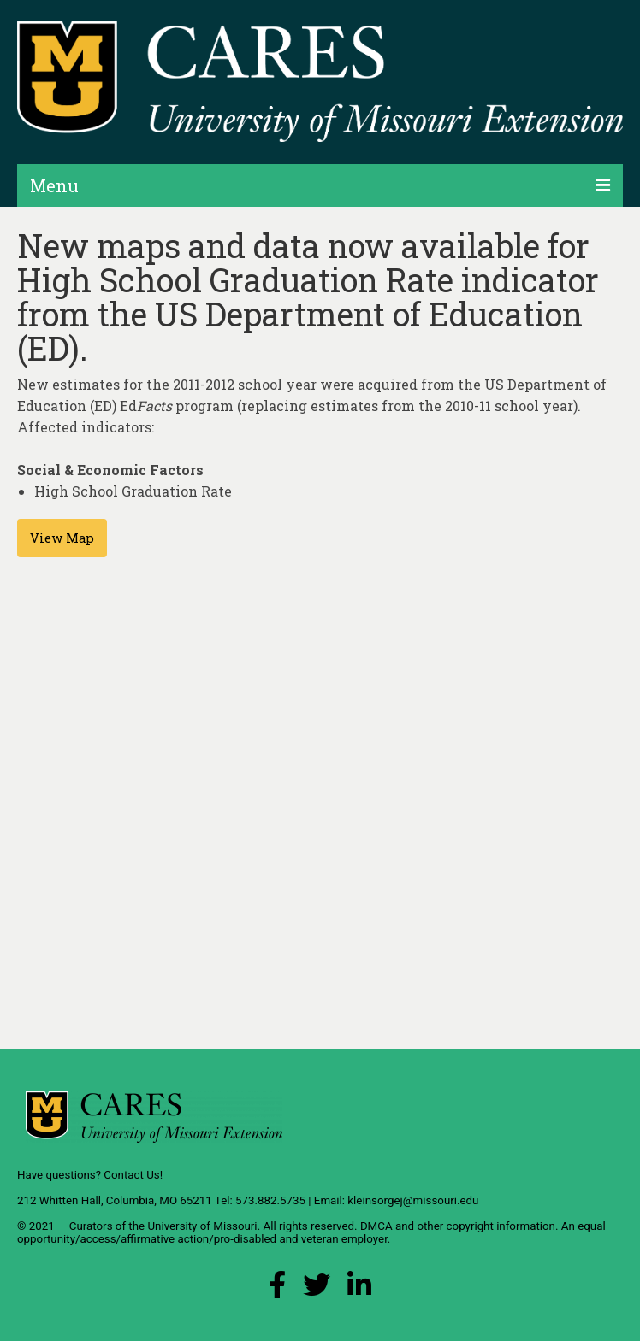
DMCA (376, 1226)
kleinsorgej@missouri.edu (412, 1200)
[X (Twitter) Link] (316, 1289)
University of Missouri (202, 1226)
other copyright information (486, 1226)
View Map (62, 538)
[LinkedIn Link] (359, 1289)
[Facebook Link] (277, 1289)
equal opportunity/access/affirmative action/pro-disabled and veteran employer (311, 1232)
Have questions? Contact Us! (90, 1174)
